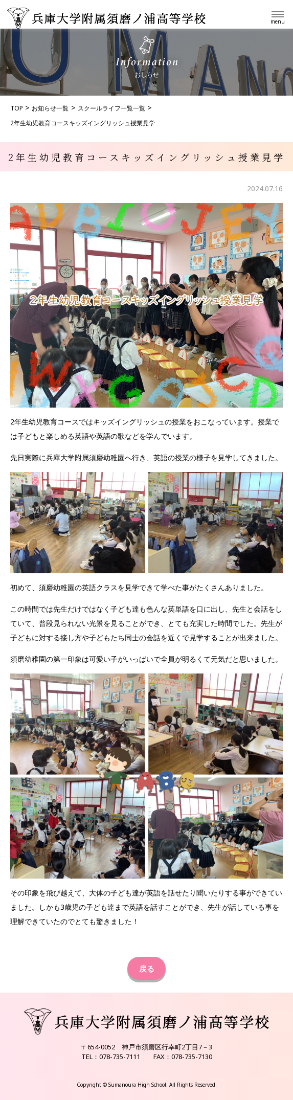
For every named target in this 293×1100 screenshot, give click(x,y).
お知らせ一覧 (50, 108)
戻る (146, 968)
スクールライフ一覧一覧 (111, 108)
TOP (16, 108)
